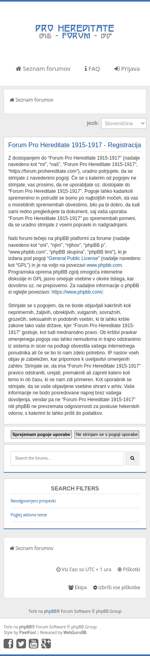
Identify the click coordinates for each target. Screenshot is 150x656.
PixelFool (27, 632)
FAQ (92, 68)
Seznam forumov (43, 68)
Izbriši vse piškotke (116, 587)
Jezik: (93, 122)
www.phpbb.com (104, 265)
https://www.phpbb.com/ (77, 292)
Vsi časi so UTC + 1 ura (83, 569)
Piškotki (129, 569)
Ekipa (77, 587)
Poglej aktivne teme (28, 515)
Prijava (127, 68)
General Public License (73, 258)
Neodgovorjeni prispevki (33, 501)
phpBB (50, 611)
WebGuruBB (75, 632)
